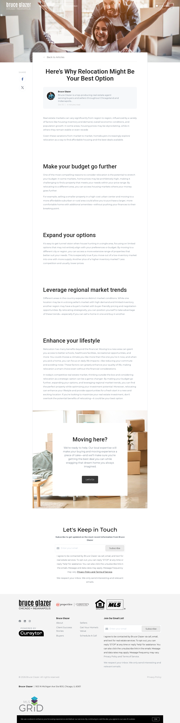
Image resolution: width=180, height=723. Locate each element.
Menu (143, 6)
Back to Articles (55, 57)
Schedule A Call (88, 635)
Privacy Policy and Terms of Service (94, 572)
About (59, 623)
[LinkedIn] (25, 621)
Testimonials (71, 6)
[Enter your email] (82, 548)
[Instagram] (30, 621)
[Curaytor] (31, 636)
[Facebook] (20, 621)
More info (139, 719)
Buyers (42, 6)
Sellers (55, 6)
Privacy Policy (154, 677)
